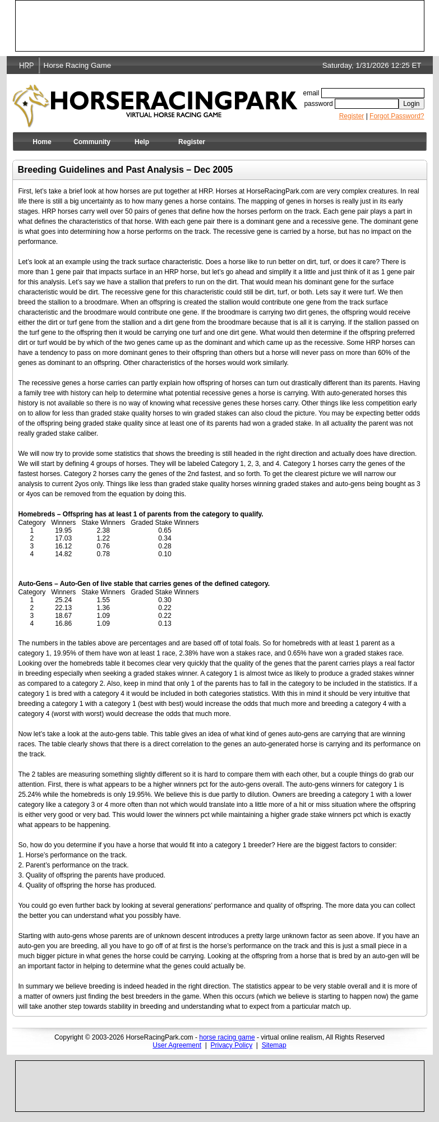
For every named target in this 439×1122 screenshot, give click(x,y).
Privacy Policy (232, 1045)
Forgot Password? (396, 116)
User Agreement (177, 1045)
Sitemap (274, 1045)
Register (351, 116)
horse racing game (227, 1037)
